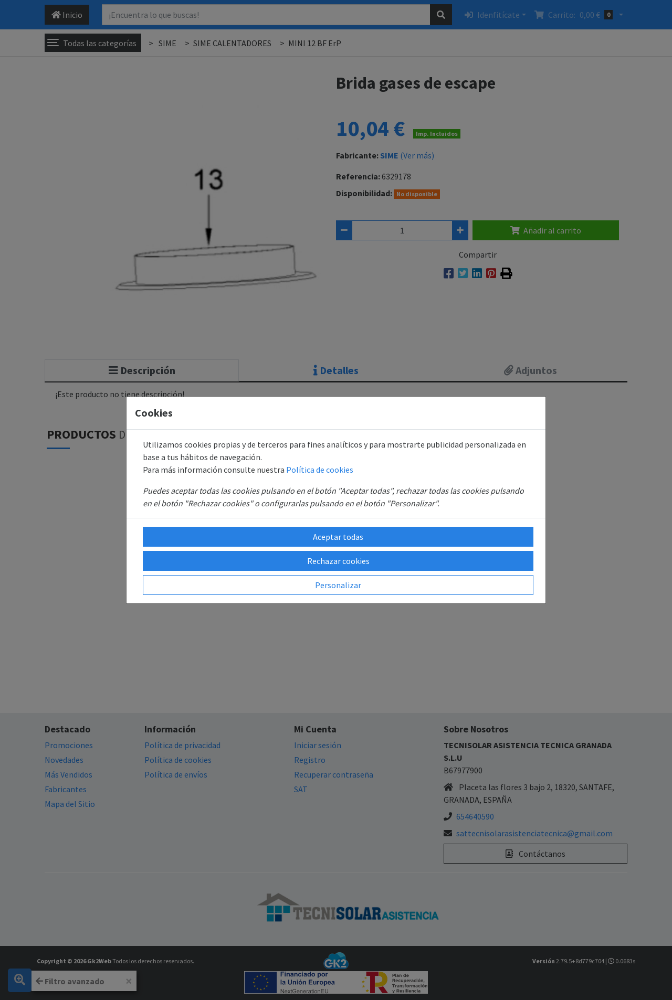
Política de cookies (319, 469)
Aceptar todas (338, 536)
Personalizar (338, 585)
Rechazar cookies (338, 561)
